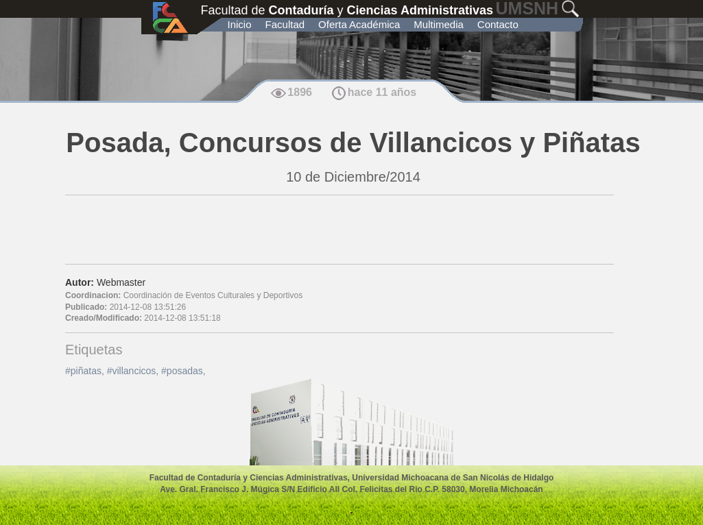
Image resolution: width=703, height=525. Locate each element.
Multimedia (439, 24)
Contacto (498, 24)
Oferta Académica (359, 24)
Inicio (240, 24)
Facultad (285, 24)
